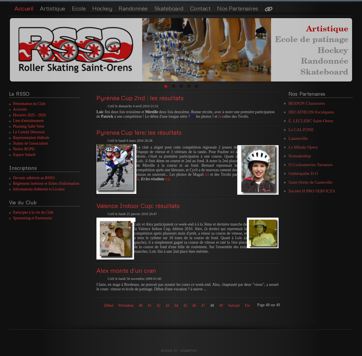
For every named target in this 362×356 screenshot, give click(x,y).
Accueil (23, 8)
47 (203, 305)
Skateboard (169, 8)
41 (150, 305)
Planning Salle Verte (28, 126)
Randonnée (133, 8)
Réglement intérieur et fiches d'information (46, 183)
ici (207, 174)
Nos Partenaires (237, 8)
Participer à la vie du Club (33, 212)
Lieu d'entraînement (28, 121)
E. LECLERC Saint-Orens (310, 121)
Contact (200, 8)
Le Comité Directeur (29, 132)
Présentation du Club (29, 104)
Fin (247, 305)
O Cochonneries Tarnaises (310, 164)
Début (108, 305)
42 (159, 305)
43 (167, 305)
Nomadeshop (299, 156)
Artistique (52, 8)
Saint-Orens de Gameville (310, 182)
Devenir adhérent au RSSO (34, 178)
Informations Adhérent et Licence (39, 189)
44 (176, 305)
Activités (20, 109)
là (220, 116)
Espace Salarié (24, 155)
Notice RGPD (24, 149)
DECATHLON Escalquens (311, 112)
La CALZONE (301, 129)
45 (185, 305)
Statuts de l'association (30, 143)
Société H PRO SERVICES (311, 191)
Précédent (126, 305)
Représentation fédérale (31, 138)
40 (141, 305)
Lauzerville (298, 138)
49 (221, 305)
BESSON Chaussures (306, 103)
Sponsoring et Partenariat (32, 218)
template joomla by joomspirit (181, 350)
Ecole (79, 8)
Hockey (102, 8)
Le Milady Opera (303, 147)
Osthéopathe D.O (303, 173)
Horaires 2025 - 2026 (29, 115)
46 (194, 305)
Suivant (234, 305)
